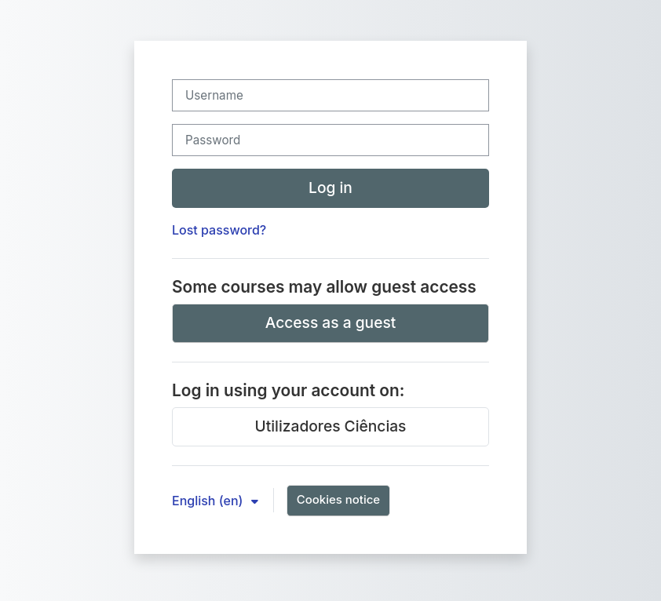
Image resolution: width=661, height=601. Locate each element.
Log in (330, 187)
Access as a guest (330, 322)
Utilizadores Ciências (331, 426)
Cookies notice (338, 499)
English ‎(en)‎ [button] (209, 500)
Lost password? (219, 230)
